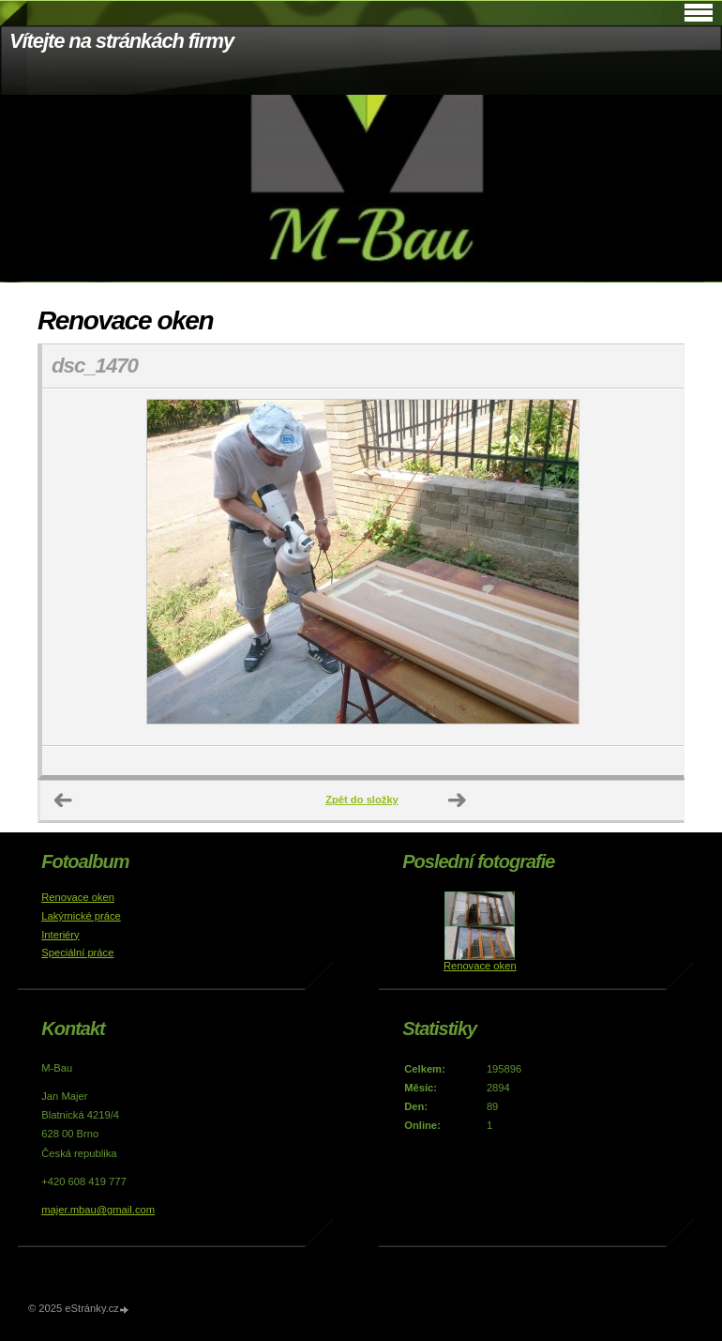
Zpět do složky (362, 799)
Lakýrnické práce (81, 916)
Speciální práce (77, 952)
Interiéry (60, 934)
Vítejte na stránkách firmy (121, 41)
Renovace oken (77, 897)
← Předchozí (64, 800)
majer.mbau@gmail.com (98, 1209)
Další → (458, 800)
